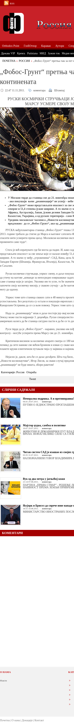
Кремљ (21, 53)
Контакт (39, 720)
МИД (43, 53)
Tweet (32, 379)
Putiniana (32, 53)
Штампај (59, 90)
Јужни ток (54, 53)
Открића (31, 372)
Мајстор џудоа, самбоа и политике (44, 425)
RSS (12, 3)
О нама (16, 720)
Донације (27, 720)
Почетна (8, 60)
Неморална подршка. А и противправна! (48, 398)
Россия (24, 60)
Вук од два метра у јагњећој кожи (44, 478)
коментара (39, 90)
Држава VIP (8, 53)
